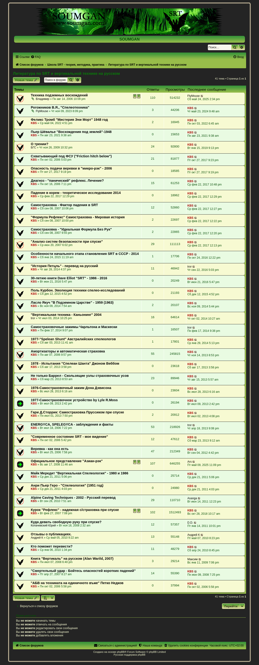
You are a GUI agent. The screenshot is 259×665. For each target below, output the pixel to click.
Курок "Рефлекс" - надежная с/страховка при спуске (75, 510)
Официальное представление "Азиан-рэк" (67, 461)
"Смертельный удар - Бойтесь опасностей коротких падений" (83, 571)
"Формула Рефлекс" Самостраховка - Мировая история (78, 217)
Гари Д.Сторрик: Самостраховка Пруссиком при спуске (77, 412)
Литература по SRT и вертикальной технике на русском (66, 73)
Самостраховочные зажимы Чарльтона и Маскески (74, 327)
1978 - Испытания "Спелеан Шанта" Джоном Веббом (75, 363)
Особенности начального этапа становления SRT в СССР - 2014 (85, 254)
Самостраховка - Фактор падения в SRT (64, 205)
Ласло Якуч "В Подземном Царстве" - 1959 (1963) (72, 302)
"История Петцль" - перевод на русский (64, 266)
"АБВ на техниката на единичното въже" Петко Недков (77, 583)
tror (189, 266)
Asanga (192, 498)
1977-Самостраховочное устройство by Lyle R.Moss (74, 400)
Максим (192, 559)
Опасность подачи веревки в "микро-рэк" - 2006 (71, 168)
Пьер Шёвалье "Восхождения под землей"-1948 (71, 132)
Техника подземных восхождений (59, 95)
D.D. (190, 522)
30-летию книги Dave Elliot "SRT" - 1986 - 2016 (69, 278)
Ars (189, 461)
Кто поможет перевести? (51, 546)
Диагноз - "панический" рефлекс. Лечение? (67, 180)
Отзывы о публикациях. (51, 534)
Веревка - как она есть (50, 449)
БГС (33, 147)
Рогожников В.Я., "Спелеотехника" (60, 107)
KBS (190, 108)
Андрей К (37, 537)
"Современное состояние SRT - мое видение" (69, 436)
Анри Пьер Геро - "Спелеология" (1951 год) (67, 485)
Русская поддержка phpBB (129, 654)
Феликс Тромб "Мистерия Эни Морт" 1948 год (69, 119)
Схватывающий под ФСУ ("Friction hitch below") (71, 156)
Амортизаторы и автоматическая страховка (68, 351)
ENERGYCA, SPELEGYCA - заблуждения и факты (72, 424)
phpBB (121, 651)
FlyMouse (193, 96)
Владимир (42, 99)
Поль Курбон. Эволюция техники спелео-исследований (78, 290)
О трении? (39, 144)
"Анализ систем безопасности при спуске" (67, 241)
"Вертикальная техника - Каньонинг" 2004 (66, 315)
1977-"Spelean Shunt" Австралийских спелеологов (73, 339)
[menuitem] (36, 57)
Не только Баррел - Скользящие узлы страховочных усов (80, 376)
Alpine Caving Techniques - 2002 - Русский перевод (73, 497)
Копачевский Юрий (43, 525)
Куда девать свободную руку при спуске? (66, 522)
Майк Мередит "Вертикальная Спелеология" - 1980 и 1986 (79, 473)
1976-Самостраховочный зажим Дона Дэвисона (71, 388)
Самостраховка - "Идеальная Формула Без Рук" (71, 229)
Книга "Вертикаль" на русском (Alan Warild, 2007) (72, 558)
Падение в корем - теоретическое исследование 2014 (76, 193)
